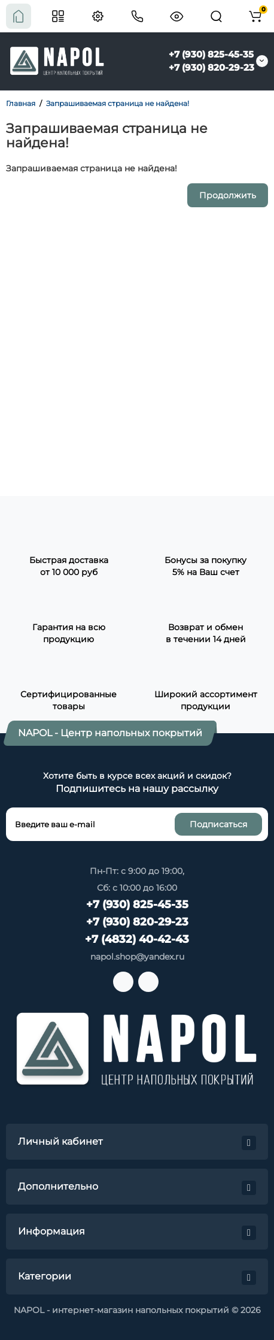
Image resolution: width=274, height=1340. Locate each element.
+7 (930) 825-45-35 (211, 54)
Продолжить (227, 195)
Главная (20, 103)
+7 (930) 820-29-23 (211, 67)
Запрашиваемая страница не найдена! (117, 103)
